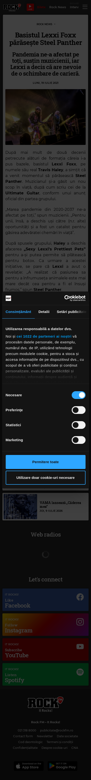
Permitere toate (45, 462)
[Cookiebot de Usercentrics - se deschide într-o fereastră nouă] (64, 298)
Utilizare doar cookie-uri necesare (45, 477)
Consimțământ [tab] (18, 312)
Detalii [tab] (44, 312)
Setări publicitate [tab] (72, 312)
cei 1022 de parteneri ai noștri (44, 336)
